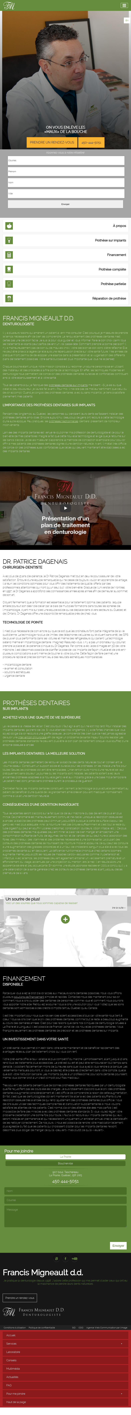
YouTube (74, 1258)
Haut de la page (16, 1402)
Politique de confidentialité (42, 1327)
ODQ (80, 1327)
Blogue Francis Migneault (56, 1258)
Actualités (12, 1377)
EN (127, 20)
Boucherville (65, 1163)
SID (74, 1327)
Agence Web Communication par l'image (106, 1327)
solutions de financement (29, 996)
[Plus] (65, 919)
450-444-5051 (91, 142)
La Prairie (65, 1156)
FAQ (9, 1385)
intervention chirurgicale (32, 737)
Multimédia (13, 1368)
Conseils (11, 1360)
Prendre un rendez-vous (52, 142)
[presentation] (51, 1234)
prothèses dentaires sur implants (68, 385)
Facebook (65, 1258)
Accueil (10, 1335)
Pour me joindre (15, 1393)
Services (11, 1343)
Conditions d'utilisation (15, 1327)
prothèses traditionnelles (63, 421)
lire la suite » (119, 907)
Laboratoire (13, 1352)
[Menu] (124, 5)
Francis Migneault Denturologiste (9, 6)
